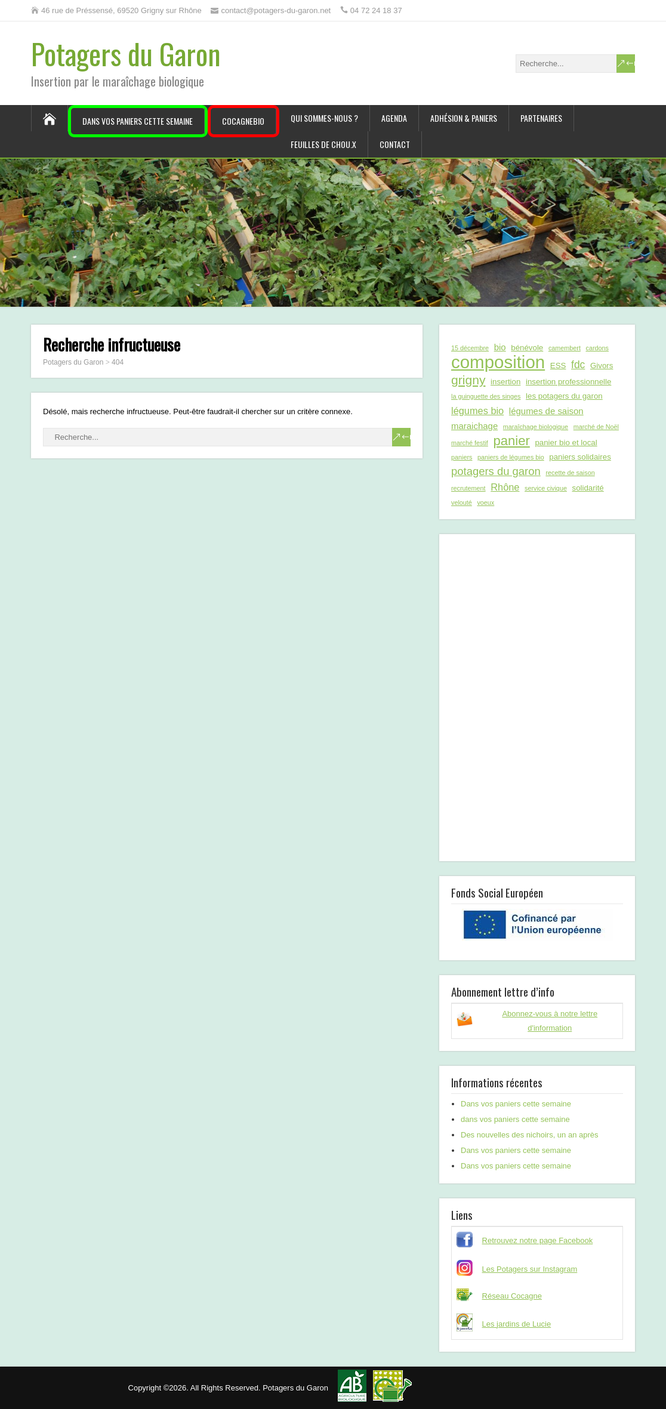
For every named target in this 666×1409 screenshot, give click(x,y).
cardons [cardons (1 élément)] (597, 348)
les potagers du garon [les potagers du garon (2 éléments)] (564, 395)
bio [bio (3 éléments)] (500, 347)
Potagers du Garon (126, 53)
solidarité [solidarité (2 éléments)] (588, 487)
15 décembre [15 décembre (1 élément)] (470, 348)
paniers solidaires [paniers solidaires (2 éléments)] (579, 456)
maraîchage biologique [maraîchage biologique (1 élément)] (535, 426)
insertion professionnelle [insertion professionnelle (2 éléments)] (568, 381)
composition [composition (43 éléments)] (498, 362)
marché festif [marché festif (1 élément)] (469, 442)
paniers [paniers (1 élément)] (461, 457)
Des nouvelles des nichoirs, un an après (530, 1134)
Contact (395, 144)
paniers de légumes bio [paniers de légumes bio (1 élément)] (510, 457)
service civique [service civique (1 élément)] (546, 488)
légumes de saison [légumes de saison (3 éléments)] (546, 411)
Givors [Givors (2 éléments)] (601, 365)
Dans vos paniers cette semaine (137, 121)
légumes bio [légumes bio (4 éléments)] (477, 410)
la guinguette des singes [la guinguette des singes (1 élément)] (485, 396)
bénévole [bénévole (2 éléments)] (527, 347)
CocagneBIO (243, 121)
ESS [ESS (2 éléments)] (558, 365)
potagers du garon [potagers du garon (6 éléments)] (496, 471)
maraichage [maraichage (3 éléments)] (474, 426)
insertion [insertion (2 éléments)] (505, 381)
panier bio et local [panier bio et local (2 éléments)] (566, 442)
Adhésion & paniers (463, 118)
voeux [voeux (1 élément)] (485, 502)
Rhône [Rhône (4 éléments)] (505, 487)
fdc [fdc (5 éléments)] (578, 365)
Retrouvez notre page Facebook (537, 1240)
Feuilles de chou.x (323, 144)
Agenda (394, 118)
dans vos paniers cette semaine (515, 1119)
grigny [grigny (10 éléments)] (468, 380)
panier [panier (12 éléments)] (511, 441)
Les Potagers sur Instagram (530, 1269)
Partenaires (541, 118)
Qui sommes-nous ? (324, 118)
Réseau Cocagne (512, 1295)
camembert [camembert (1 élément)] (564, 348)
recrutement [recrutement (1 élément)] (468, 488)
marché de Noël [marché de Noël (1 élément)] (596, 426)
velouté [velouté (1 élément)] (461, 502)
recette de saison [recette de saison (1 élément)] (569, 472)
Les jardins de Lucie (516, 1323)
